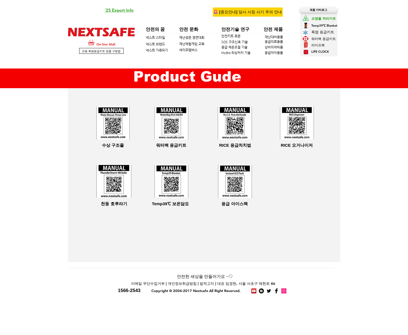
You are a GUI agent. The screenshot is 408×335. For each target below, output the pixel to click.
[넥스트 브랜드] (178, 44)
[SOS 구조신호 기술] (256, 41)
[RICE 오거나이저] (297, 145)
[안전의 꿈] (170, 29)
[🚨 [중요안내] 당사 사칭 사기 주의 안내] (248, 12)
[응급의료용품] (280, 41)
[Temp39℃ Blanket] (326, 25)
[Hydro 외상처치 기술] (240, 53)
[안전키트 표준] (254, 36)
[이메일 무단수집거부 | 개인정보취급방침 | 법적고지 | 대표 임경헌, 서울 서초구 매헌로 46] (203, 283)
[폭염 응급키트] (324, 32)
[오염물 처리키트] (330, 18)
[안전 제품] (280, 29)
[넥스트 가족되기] (184, 50)
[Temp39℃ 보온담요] (170, 203)
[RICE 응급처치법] (235, 145)
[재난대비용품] (278, 37)
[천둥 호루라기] (114, 203)
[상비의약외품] (280, 47)
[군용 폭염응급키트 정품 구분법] (101, 51)
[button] (119, 10)
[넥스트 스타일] (178, 37)
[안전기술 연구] (256, 29)
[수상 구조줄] (113, 145)
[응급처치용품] (280, 52)
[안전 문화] (203, 29)
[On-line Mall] (112, 44)
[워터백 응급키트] (351, 38)
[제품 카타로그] (318, 9)
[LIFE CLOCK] (326, 51)
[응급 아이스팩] (234, 203)
